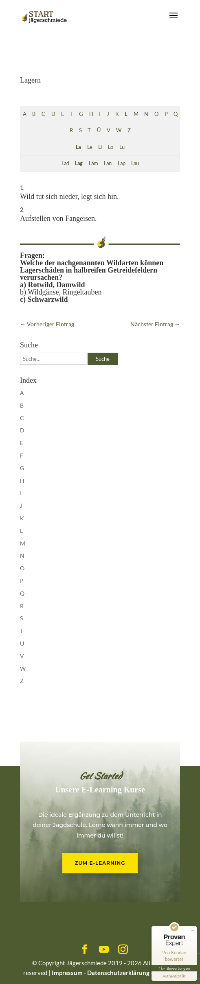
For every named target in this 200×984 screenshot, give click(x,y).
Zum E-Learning (100, 863)
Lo (110, 147)
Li (99, 147)
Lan (107, 163)
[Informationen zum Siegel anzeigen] (174, 976)
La (78, 147)
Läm (93, 163)
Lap (121, 163)
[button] (14, 969)
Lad (65, 163)
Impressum (67, 972)
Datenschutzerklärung (118, 972)
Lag (78, 163)
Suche (103, 359)
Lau (134, 163)
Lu (121, 147)
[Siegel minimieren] (193, 930)
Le (89, 147)
